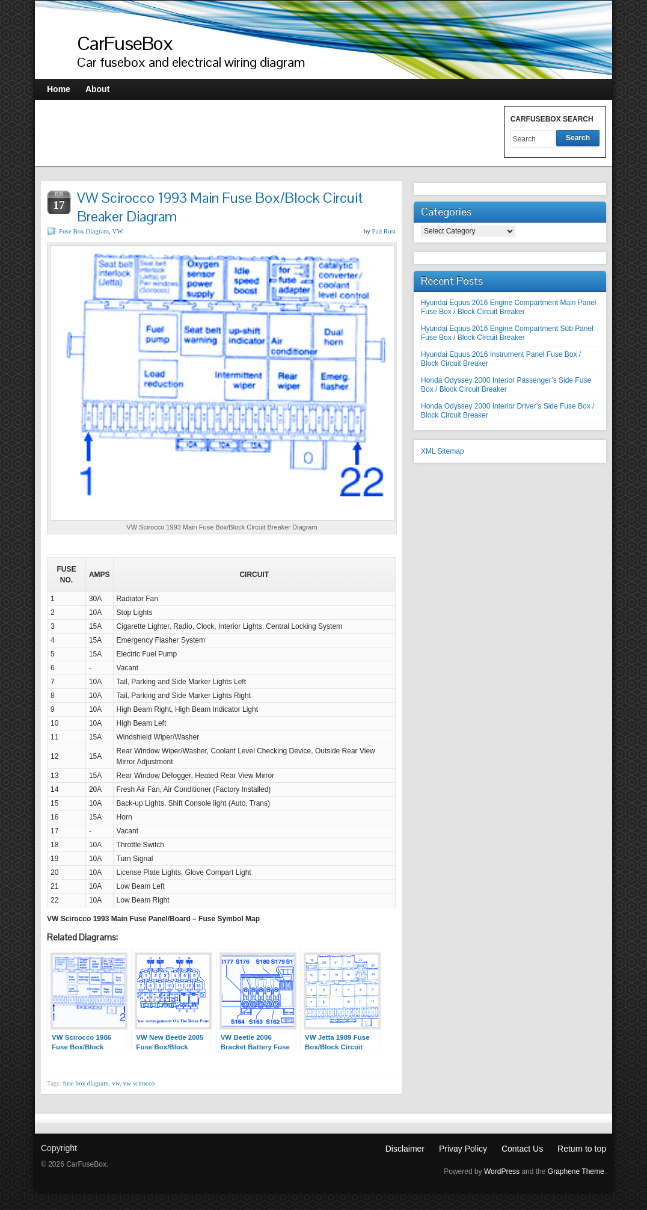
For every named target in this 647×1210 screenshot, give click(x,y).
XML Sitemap (442, 451)
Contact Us (522, 1148)
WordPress (502, 1171)
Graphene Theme (576, 1171)
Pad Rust (384, 231)
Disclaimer (405, 1148)
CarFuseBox (125, 43)
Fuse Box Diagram (84, 231)
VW (117, 231)
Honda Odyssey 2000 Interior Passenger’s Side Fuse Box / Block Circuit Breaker (506, 385)
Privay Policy (463, 1148)
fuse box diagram (85, 1083)
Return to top (581, 1148)
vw (116, 1083)
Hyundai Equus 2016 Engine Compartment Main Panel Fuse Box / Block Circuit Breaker (508, 307)
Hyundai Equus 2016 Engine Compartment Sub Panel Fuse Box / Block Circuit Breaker (507, 333)
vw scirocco (139, 1083)
